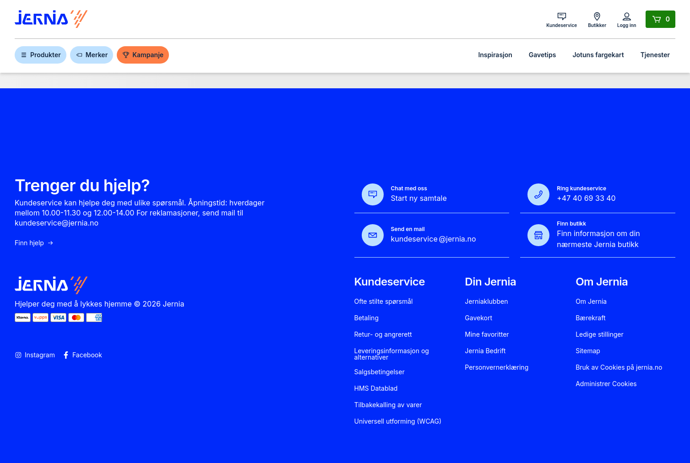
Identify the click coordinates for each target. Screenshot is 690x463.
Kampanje (142, 55)
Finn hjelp (34, 243)
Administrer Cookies (606, 384)
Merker (92, 55)
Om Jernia (591, 301)
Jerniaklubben (486, 301)
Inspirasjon (495, 55)
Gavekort (478, 318)
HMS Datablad (376, 388)
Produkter (40, 55)
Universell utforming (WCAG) (398, 421)
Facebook (82, 355)
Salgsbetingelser (379, 372)
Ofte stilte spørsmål (383, 301)
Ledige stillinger (600, 334)
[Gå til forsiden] (51, 19)
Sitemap (588, 351)
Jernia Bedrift (485, 351)
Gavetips (542, 55)
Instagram (35, 355)
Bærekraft (590, 318)
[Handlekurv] (660, 19)
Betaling (366, 318)
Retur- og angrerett (383, 334)
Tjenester (655, 55)
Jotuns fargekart (598, 55)
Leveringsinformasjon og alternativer (391, 354)
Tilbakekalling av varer (388, 405)
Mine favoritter (487, 334)
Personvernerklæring (496, 367)
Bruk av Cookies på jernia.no (619, 367)
